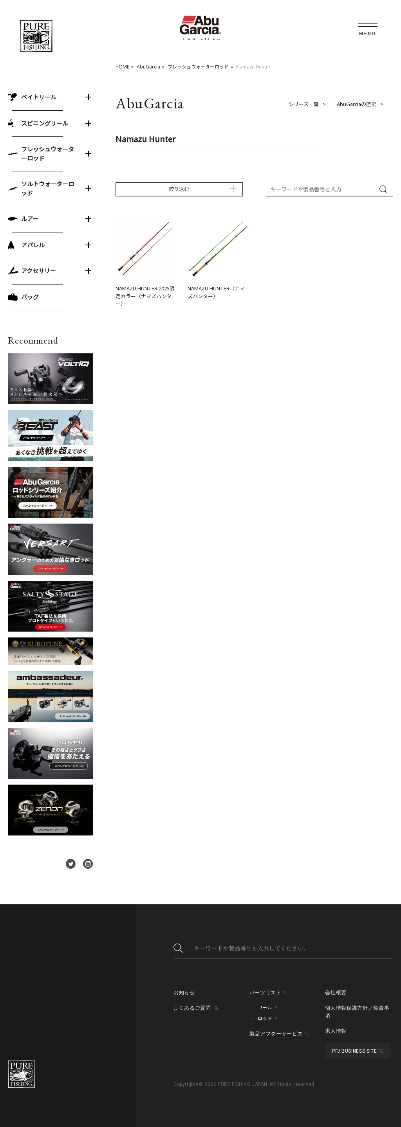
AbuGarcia (148, 66)
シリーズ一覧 (304, 104)
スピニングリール (44, 123)
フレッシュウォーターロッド (198, 66)
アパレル (33, 245)
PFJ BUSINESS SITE (354, 1051)
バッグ (30, 297)
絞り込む (179, 189)
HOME (122, 66)
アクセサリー (38, 271)
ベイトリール (38, 97)
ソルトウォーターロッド (47, 188)
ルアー (29, 219)
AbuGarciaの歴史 (356, 104)
